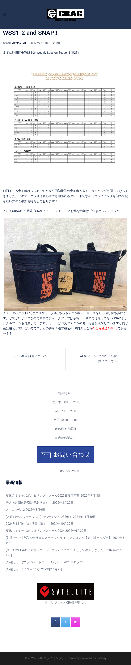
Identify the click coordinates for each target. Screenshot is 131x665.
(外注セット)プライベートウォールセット (34, 562)
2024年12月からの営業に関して (28, 523)
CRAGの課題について (32, 356)
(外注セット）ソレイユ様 (23, 569)
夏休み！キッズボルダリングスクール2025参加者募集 (43, 495)
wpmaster (19, 42)
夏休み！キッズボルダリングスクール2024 (35, 531)
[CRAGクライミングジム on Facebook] (55, 622)
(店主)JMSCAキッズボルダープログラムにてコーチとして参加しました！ (56, 550)
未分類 (57, 42)
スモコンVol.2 (15, 510)
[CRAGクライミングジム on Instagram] (75, 622)
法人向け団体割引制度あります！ (29, 502)
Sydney (101, 658)
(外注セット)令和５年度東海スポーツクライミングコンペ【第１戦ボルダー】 (59, 538)
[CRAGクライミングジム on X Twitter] (65, 622)
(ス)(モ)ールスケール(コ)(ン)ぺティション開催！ (39, 517)
